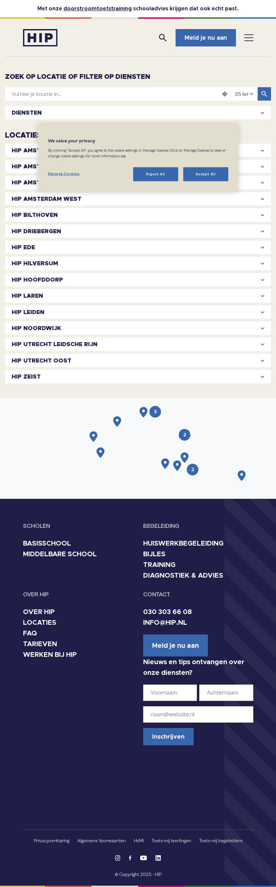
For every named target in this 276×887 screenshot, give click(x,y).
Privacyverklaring (51, 840)
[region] (138, 158)
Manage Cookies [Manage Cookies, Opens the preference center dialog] (64, 173)
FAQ (30, 633)
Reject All (155, 174)
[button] (144, 412)
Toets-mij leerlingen (171, 840)
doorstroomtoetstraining (97, 8)
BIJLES (154, 554)
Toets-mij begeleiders (221, 840)
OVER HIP (39, 611)
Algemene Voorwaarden (101, 840)
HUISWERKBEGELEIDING (183, 543)
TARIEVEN (40, 643)
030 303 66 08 (167, 611)
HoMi (139, 840)
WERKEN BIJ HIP (50, 654)
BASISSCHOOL (47, 543)
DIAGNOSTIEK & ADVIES (183, 575)
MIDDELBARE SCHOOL (60, 554)
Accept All (206, 174)
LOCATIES (39, 622)
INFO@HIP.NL (165, 622)
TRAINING (159, 564)
